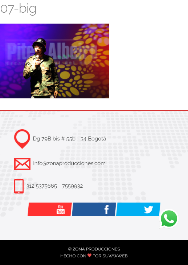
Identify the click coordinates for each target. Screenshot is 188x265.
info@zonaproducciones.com (69, 163)
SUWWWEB (114, 255)
